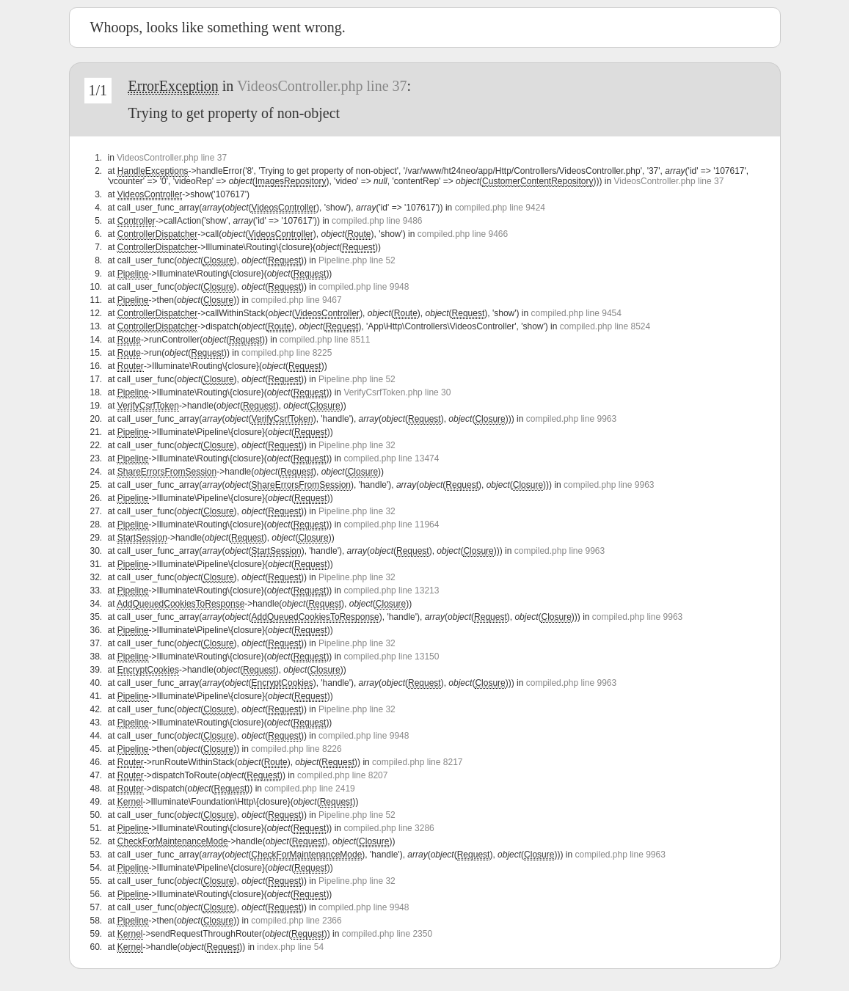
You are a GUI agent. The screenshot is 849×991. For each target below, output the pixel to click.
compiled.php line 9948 (363, 287)
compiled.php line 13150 (391, 656)
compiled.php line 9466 (463, 234)
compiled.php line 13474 (391, 458)
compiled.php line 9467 (296, 300)
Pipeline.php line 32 (357, 445)
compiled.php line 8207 (342, 775)
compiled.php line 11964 (391, 524)
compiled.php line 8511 (325, 339)
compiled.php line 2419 (309, 788)
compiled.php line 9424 (500, 207)
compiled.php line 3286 (388, 828)
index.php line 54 (290, 947)
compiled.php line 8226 (296, 749)
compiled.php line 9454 (576, 313)
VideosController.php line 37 (322, 86)
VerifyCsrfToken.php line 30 (397, 392)
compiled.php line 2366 (296, 920)
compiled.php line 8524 (605, 326)
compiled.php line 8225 (286, 353)
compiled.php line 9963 (571, 419)
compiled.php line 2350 (387, 934)
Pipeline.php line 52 (357, 260)
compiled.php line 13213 (391, 590)
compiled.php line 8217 (417, 762)
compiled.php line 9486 (377, 221)
